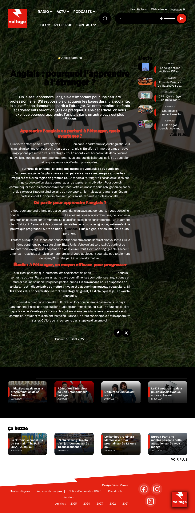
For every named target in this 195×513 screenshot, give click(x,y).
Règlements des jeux (49, 491)
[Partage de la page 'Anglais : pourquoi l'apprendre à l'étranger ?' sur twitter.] (126, 333)
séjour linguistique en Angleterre (42, 215)
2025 (73, 503)
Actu (61, 12)
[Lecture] (181, 18)
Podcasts (82, 12)
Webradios (157, 9)
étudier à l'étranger (104, 272)
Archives (68, 497)
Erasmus (67, 144)
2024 (86, 503)
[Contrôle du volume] (169, 18)
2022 (112, 503)
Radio (43, 12)
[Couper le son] (161, 18)
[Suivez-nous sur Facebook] (144, 489)
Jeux (42, 25)
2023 (100, 503)
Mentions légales (20, 491)
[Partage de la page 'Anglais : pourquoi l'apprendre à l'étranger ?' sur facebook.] (118, 333)
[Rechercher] (105, 18)
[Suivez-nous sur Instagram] (156, 489)
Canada (72, 229)
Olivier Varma (119, 485)
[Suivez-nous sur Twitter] (150, 501)
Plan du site (115, 491)
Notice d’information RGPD (85, 491)
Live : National (138, 9)
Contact (84, 25)
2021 (125, 503)
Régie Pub (63, 25)
